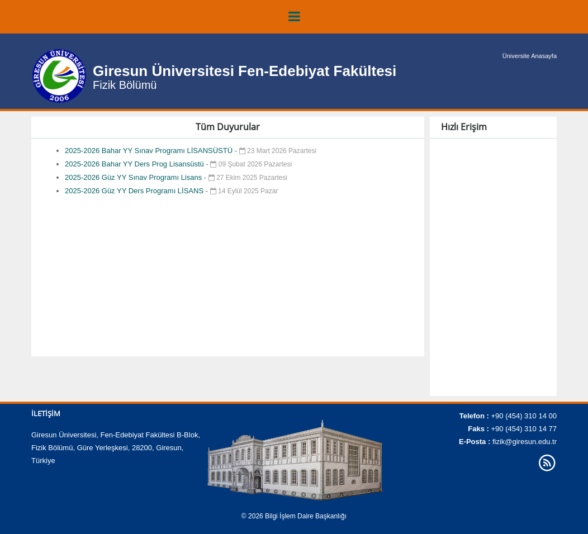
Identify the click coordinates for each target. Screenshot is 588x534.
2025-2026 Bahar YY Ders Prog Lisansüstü (135, 164)
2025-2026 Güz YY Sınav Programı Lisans (134, 177)
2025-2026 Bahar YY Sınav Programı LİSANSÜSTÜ (150, 150)
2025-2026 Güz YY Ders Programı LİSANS (135, 191)
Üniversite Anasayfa (529, 56)
